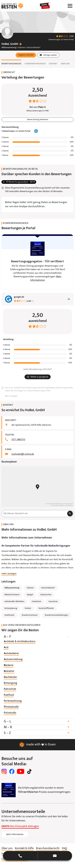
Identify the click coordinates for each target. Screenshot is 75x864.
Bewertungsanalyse (11, 64)
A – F (37, 636)
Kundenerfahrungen (35, 64)
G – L (37, 721)
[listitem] (19, 642)
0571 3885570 (18, 439)
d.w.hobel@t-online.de (23, 454)
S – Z (37, 733)
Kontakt (53, 64)
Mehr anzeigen (11, 396)
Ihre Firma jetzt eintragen (20, 826)
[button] (26, 55)
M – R (37, 727)
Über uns (65, 64)
